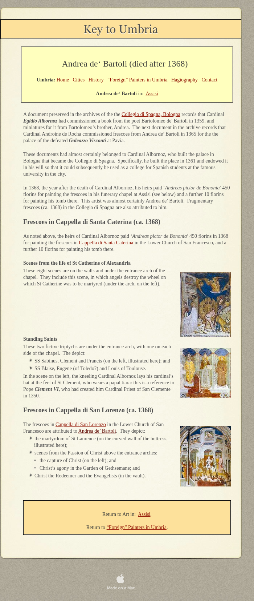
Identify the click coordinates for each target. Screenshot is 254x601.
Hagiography (184, 80)
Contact (210, 80)
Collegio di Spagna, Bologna (151, 114)
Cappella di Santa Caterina (106, 242)
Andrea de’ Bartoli (97, 431)
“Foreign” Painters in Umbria (137, 527)
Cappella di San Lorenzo (81, 424)
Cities (79, 80)
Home (63, 80)
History (96, 80)
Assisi (144, 514)
